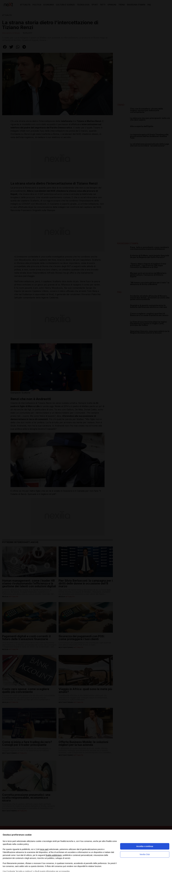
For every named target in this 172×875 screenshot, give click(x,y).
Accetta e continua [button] (144, 846)
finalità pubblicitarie (54, 855)
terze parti (44, 849)
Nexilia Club (145, 854)
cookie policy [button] (23, 844)
